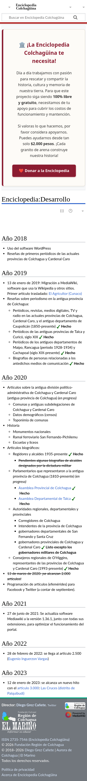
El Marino (27, 755)
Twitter (52, 705)
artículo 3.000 (28, 688)
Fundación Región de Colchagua (39, 744)
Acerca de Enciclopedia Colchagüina (29, 775)
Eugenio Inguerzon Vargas (28, 659)
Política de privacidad (18, 769)
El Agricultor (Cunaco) (65, 293)
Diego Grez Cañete (31, 705)
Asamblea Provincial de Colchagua (45, 488)
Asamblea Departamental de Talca (45, 498)
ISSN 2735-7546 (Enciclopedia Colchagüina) (36, 739)
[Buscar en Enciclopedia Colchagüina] (43, 17)
